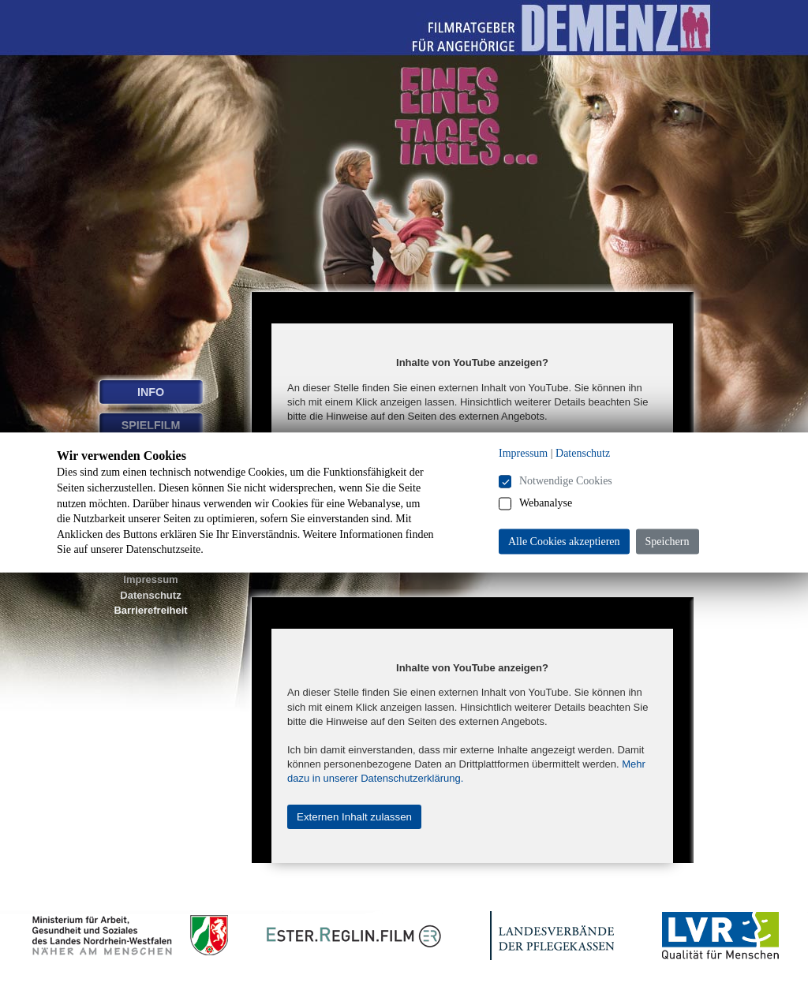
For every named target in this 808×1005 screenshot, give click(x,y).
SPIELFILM (151, 425)
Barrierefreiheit (150, 610)
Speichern (667, 541)
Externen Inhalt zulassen (354, 817)
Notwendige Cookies (565, 481)
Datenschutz (150, 595)
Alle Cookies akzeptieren (564, 541)
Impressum (150, 579)
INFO (150, 392)
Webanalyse (545, 503)
